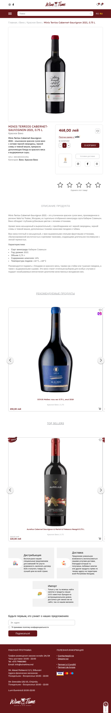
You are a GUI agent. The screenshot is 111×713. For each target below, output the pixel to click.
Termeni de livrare (66, 667)
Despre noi (63, 658)
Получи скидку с (69, 137)
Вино (22, 22)
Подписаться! (23, 633)
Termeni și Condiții (67, 664)
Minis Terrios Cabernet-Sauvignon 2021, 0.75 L (69, 22)
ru (101, 13)
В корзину (90, 145)
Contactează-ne (66, 655)
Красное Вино (34, 22)
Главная (12, 22)
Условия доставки (87, 156)
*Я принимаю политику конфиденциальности (30, 627)
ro (97, 13)
